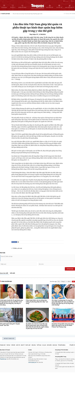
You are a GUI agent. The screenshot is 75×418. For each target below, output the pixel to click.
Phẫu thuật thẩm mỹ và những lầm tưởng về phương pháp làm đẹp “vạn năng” (37, 301)
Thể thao (39, 345)
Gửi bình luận (70, 268)
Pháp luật (28, 345)
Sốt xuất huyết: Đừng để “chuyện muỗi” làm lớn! (10, 324)
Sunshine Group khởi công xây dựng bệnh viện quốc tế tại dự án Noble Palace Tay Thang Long (63, 325)
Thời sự (8, 345)
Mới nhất (12, 273)
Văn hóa (33, 345)
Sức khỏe (49, 345)
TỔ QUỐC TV (72, 345)
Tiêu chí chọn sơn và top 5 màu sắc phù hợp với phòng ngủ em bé (27, 13)
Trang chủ (2, 345)
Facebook (66, 1)
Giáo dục (54, 345)
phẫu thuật (19, 248)
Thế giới (13, 345)
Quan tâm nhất (4, 273)
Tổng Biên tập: (3, 359)
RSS (72, 1)
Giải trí (18, 345)
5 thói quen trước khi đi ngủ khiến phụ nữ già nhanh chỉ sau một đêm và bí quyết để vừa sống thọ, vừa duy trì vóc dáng (11, 302)
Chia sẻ (14, 242)
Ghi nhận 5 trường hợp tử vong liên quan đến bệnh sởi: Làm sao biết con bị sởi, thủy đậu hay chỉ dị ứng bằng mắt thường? (63, 302)
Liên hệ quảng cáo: (32, 362)
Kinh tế (22, 345)
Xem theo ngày (53, 281)
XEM (73, 281)
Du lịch (44, 345)
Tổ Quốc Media (61, 345)
